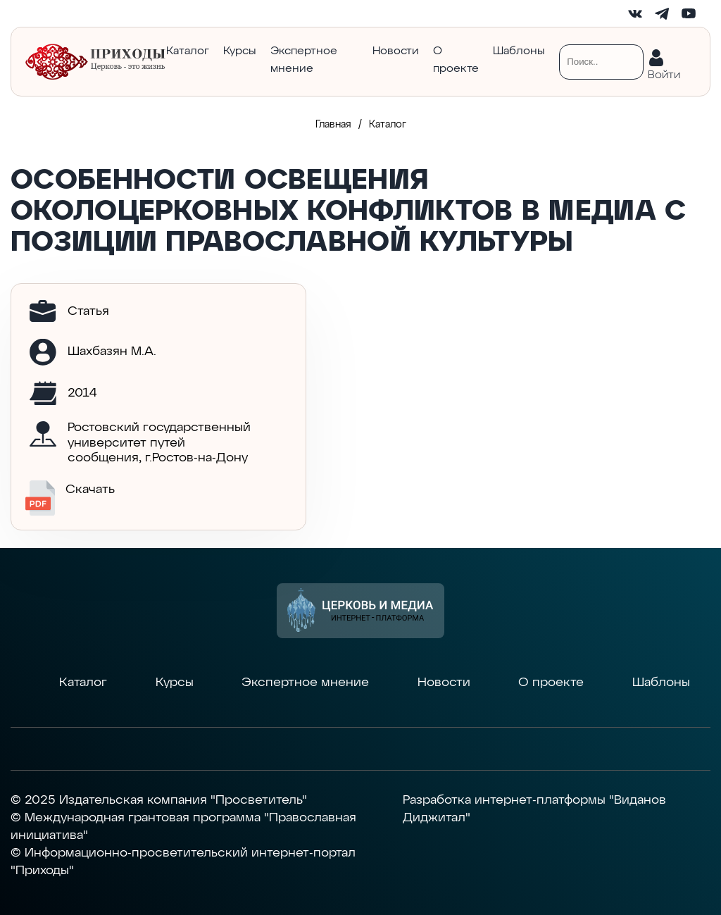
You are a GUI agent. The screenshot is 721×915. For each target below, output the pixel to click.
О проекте (456, 60)
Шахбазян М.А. (112, 351)
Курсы (239, 51)
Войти (664, 72)
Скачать (70, 498)
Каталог (187, 51)
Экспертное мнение (303, 60)
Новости (395, 51)
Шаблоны (519, 51)
